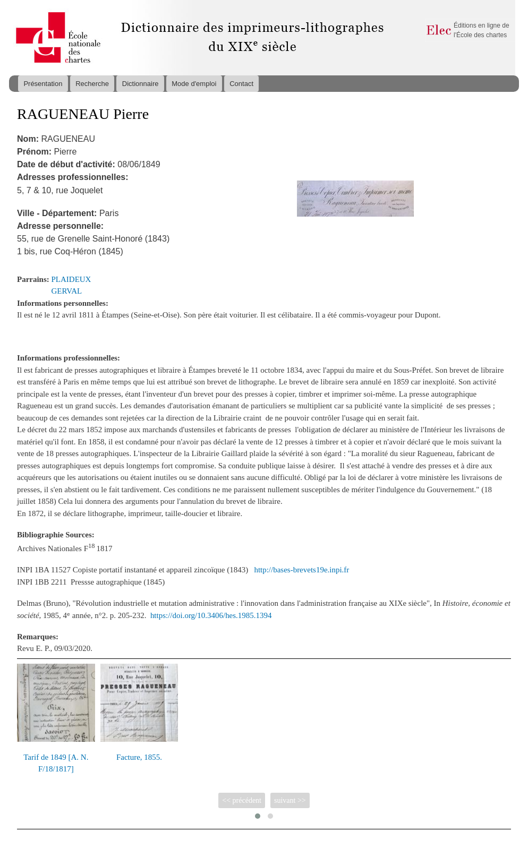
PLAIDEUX (71, 279)
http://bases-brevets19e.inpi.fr (301, 569)
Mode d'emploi (194, 84)
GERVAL (67, 291)
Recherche (92, 84)
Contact (241, 84)
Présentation (42, 84)
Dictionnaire (140, 84)
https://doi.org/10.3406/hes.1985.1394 (211, 615)
